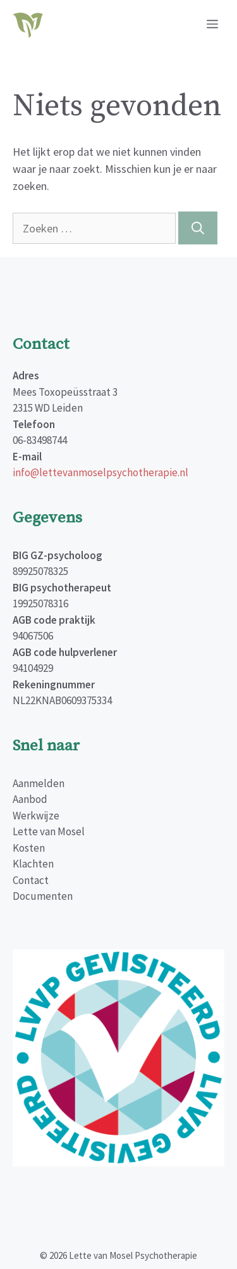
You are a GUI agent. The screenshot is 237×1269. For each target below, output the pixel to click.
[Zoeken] (197, 228)
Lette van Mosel (49, 831)
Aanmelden (38, 783)
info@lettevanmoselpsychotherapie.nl (100, 472)
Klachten (33, 864)
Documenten (43, 896)
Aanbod (30, 799)
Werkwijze (36, 816)
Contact (31, 880)
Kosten (29, 848)
